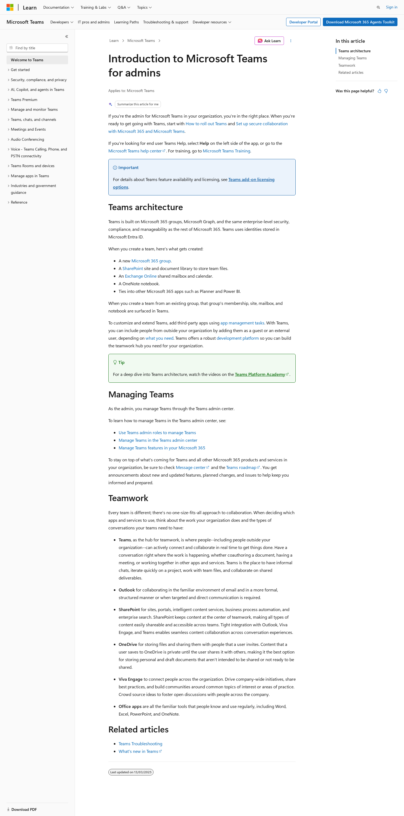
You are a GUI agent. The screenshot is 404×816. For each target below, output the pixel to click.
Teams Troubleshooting (140, 743)
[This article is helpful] (379, 91)
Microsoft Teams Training (226, 151)
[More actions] (291, 40)
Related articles (350, 72)
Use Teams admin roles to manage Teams (157, 432)
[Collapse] (66, 36)
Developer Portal (303, 21)
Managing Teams (352, 57)
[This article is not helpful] (386, 91)
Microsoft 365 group (151, 260)
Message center (191, 467)
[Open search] (378, 7)
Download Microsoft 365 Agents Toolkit (360, 21)
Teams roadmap (241, 467)
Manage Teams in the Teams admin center (158, 440)
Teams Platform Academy (260, 374)
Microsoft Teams (141, 40)
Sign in (391, 7)
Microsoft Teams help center (135, 151)
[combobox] (37, 48)
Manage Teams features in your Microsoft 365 (162, 447)
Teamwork (346, 65)
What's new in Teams (138, 751)
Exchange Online (141, 276)
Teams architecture (354, 50)
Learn (114, 40)
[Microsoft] (10, 7)
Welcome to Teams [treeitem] (27, 59)
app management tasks (242, 323)
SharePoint (133, 268)
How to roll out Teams (206, 123)
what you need (159, 338)
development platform (238, 338)
